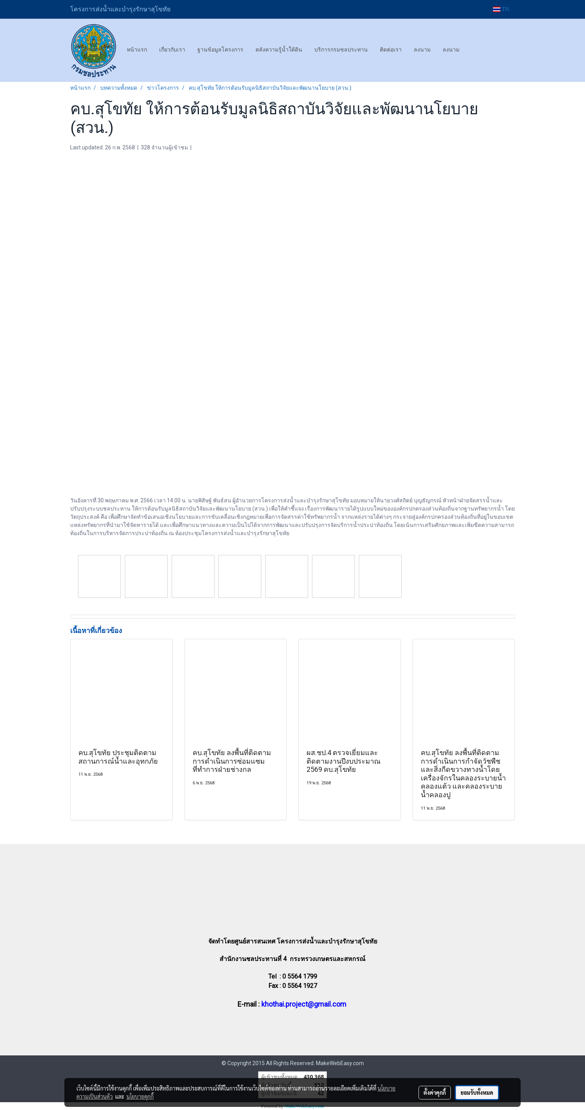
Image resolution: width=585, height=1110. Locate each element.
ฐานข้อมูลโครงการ (220, 49)
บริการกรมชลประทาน (341, 49)
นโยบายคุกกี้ (140, 1096)
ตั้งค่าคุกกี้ (435, 1092)
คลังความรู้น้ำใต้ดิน (278, 49)
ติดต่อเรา (391, 49)
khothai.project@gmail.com (303, 1004)
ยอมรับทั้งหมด (477, 1092)
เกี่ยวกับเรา (172, 49)
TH (501, 9)
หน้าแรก (137, 49)
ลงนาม (422, 49)
